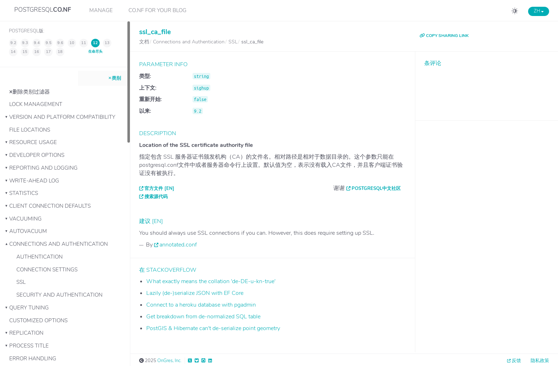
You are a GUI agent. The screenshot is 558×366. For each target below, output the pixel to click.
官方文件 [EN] (159, 188)
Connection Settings (47, 269)
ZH (538, 11)
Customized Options (38, 320)
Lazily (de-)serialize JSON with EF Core (194, 293)
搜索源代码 (156, 196)
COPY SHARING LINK (444, 35)
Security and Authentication (59, 294)
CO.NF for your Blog (157, 10)
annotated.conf (178, 245)
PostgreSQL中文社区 (376, 188)
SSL (21, 282)
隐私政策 (540, 360)
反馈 (516, 360)
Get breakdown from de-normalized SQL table (203, 316)
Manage (101, 10)
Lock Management (35, 104)
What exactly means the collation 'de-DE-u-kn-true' (210, 281)
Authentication (39, 256)
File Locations (29, 129)
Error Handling (32, 358)
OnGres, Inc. (169, 360)
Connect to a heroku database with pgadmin (201, 305)
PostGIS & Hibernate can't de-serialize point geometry (213, 328)
